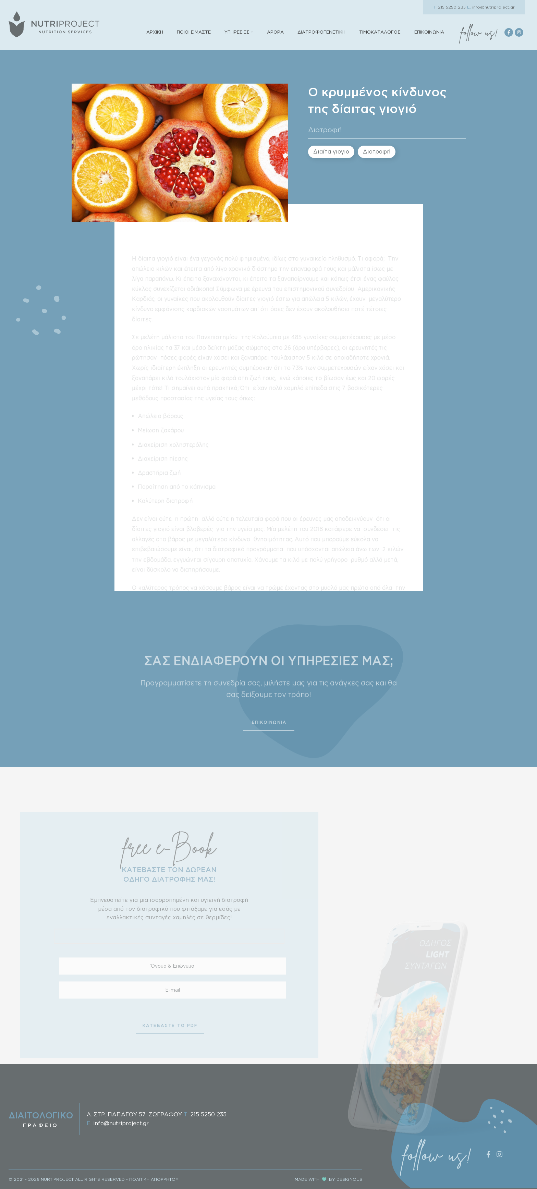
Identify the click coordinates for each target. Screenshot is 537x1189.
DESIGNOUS (349, 1179)
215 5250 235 (450, 7)
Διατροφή (325, 129)
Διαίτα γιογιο (331, 151)
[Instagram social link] (519, 32)
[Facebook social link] (508, 32)
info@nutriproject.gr (491, 7)
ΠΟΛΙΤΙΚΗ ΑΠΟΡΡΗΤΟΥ (154, 1179)
